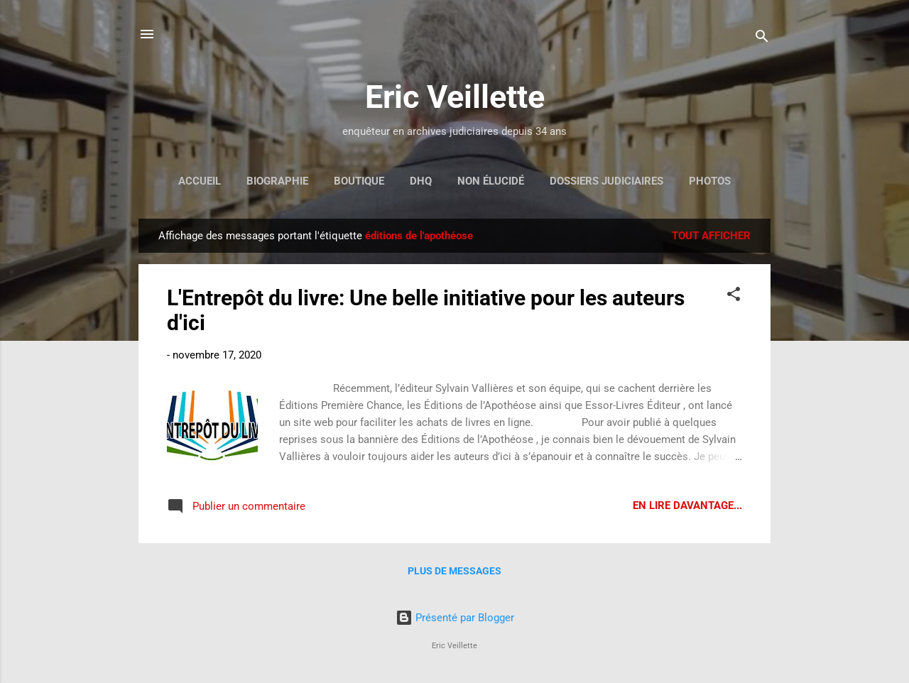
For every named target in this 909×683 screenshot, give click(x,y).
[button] (733, 296)
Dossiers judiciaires (606, 181)
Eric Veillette (455, 97)
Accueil (199, 181)
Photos (710, 181)
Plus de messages (454, 571)
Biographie (277, 181)
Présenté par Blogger (455, 617)
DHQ (421, 181)
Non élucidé (490, 181)
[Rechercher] (762, 38)
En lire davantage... (687, 505)
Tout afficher (711, 235)
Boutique (359, 181)
